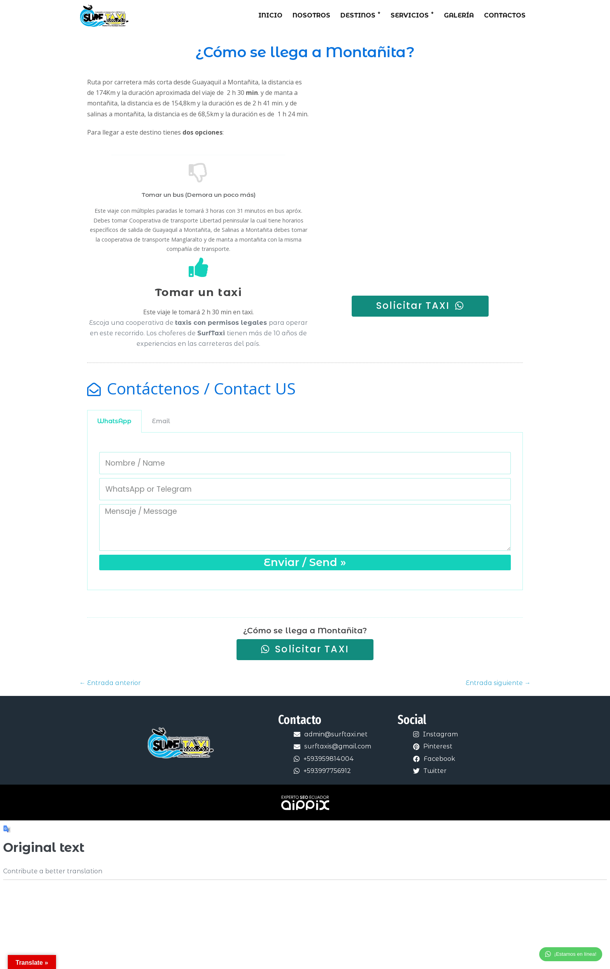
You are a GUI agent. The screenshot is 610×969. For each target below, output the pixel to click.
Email (161, 421)
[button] (420, 306)
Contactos (505, 15)
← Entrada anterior (110, 683)
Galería (459, 15)
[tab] (114, 421)
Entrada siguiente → (498, 683)
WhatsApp (114, 421)
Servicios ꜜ (412, 15)
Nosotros (311, 15)
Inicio (270, 15)
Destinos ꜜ (360, 15)
